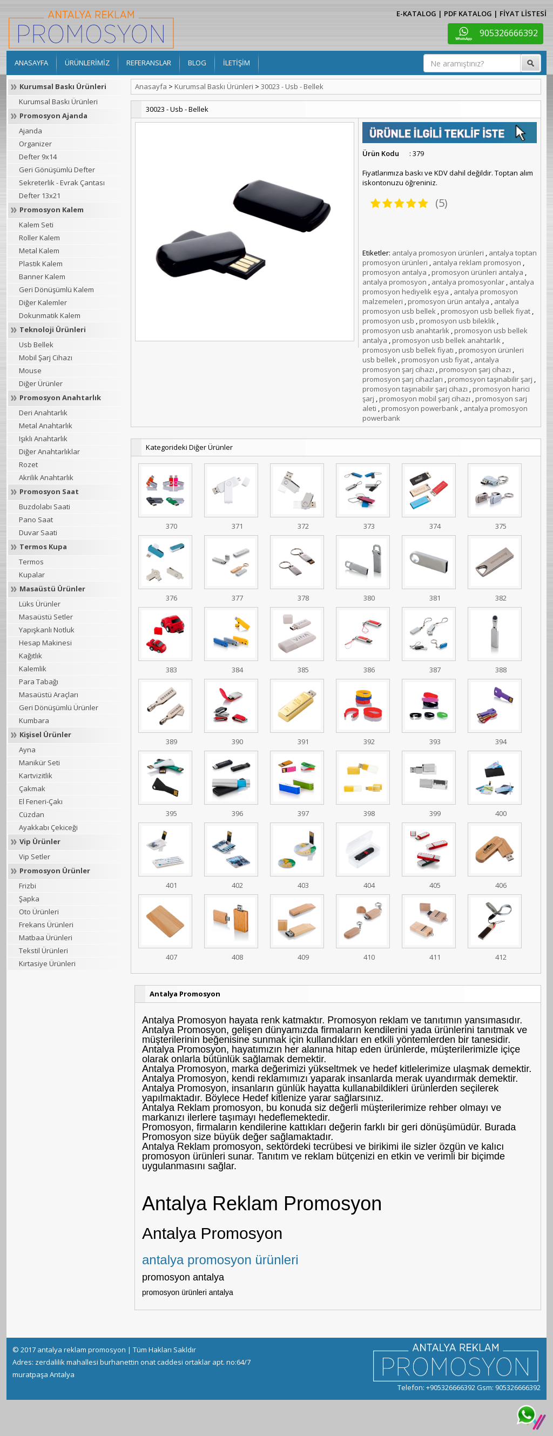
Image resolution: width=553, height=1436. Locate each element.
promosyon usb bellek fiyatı (408, 350)
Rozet (28, 464)
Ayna (27, 749)
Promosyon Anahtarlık (60, 397)
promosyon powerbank (419, 408)
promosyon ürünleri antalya (477, 272)
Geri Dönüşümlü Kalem (56, 289)
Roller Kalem (39, 237)
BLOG (197, 63)
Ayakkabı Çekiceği (48, 827)
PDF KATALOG (468, 13)
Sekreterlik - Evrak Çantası (62, 182)
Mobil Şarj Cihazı (45, 357)
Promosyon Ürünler (54, 870)
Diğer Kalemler (43, 302)
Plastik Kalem (41, 263)
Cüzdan (31, 814)
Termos (31, 562)
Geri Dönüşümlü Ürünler (58, 707)
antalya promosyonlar (467, 282)
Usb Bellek (36, 344)
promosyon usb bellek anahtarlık (446, 340)
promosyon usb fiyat (435, 360)
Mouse (30, 370)
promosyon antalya (394, 272)
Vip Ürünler (39, 841)
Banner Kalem (42, 276)
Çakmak (32, 788)
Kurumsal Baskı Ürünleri (62, 86)
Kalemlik (32, 668)
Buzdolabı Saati (44, 506)
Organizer (35, 144)
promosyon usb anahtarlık (405, 330)
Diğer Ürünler (41, 383)
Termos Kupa (43, 546)
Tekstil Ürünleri (43, 950)
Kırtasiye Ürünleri (47, 963)
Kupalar (32, 574)
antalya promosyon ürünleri (438, 253)
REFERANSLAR (148, 63)
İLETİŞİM (236, 63)
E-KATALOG (416, 13)
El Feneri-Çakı (41, 801)
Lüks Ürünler (39, 604)
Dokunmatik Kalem (49, 315)
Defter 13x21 (39, 195)
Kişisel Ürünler (45, 734)
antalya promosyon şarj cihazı (430, 364)
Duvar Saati (38, 532)
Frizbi (27, 886)
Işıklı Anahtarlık (43, 438)
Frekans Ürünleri (46, 924)
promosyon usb (388, 321)
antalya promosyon (394, 282)
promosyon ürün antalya (448, 301)
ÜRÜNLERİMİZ (87, 63)
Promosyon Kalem (51, 209)
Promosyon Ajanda (53, 115)
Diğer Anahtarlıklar (49, 451)
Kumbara (34, 720)
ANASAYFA (31, 63)
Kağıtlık (30, 655)
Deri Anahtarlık (43, 412)
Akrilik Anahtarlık (46, 477)
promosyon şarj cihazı (475, 369)
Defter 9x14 (38, 156)
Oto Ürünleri (39, 911)
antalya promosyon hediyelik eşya (448, 286)
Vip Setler (34, 856)
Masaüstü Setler (46, 617)
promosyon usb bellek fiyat (485, 311)
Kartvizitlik (35, 775)
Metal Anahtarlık (45, 425)
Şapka (29, 899)
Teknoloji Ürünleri (52, 329)
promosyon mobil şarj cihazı (424, 398)
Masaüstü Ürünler (52, 589)
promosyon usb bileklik (457, 321)
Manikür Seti (39, 762)
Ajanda (30, 131)
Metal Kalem (39, 250)
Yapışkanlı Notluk (47, 630)
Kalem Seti (36, 225)
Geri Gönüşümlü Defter (57, 169)
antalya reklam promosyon (477, 262)
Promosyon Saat (49, 491)
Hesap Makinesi (45, 643)
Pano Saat (36, 519)
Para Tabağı (38, 681)
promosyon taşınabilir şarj (490, 379)
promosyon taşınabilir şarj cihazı (415, 389)
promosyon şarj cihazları (402, 379)
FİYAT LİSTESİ (523, 13)
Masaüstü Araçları (48, 694)
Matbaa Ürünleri (45, 937)
